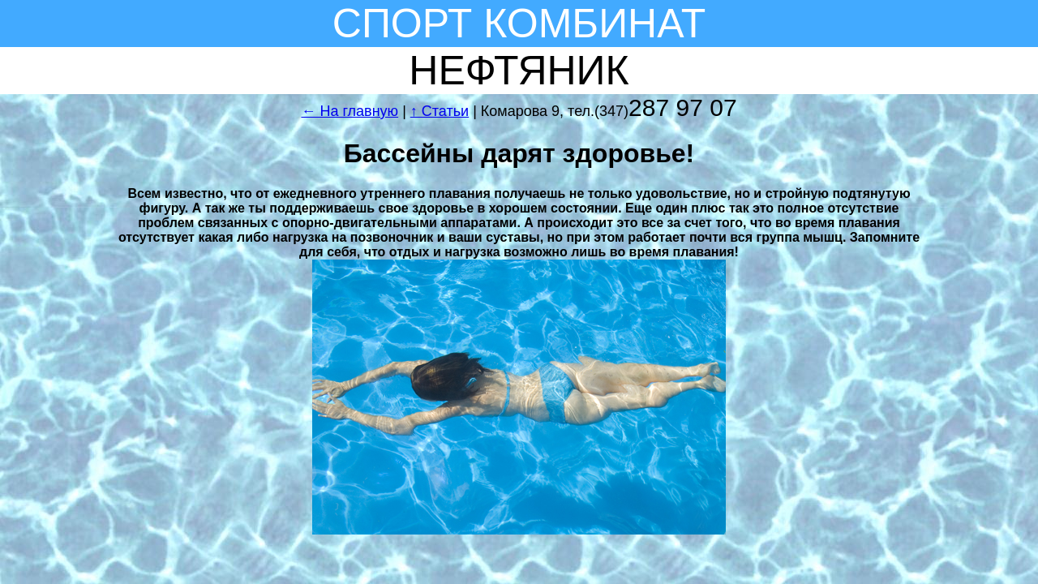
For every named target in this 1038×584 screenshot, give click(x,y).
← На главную (349, 111)
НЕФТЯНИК (518, 70)
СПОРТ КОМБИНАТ (519, 23)
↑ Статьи (439, 111)
